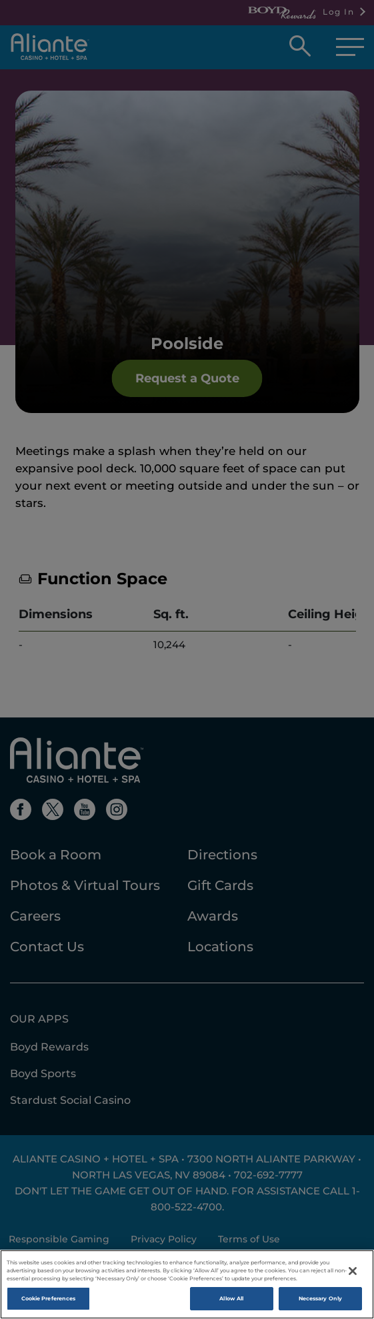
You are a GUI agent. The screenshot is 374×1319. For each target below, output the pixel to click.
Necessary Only (320, 1304)
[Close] (352, 1277)
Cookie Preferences (48, 1304)
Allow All (231, 1304)
